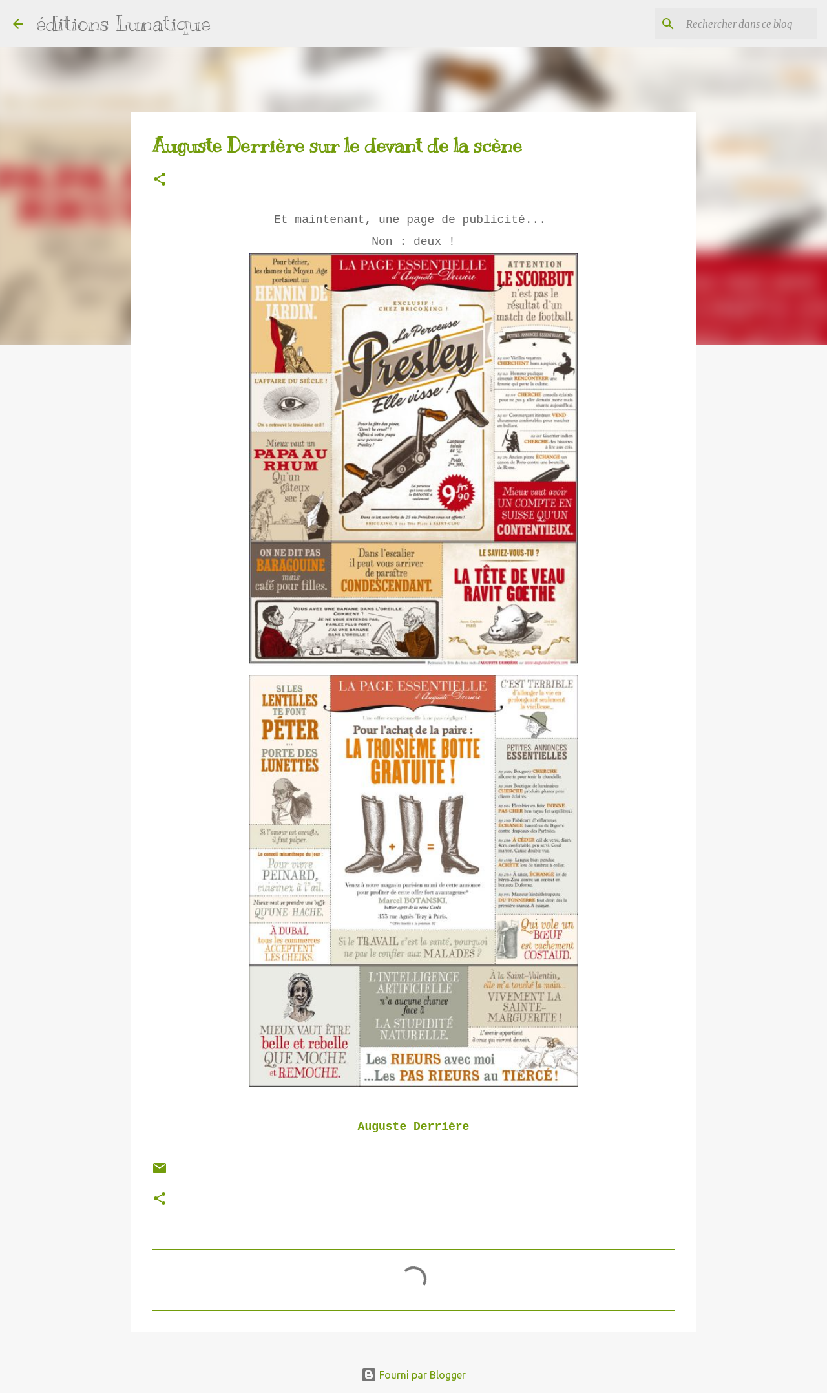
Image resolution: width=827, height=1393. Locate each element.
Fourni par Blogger (413, 1375)
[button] (159, 180)
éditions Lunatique (123, 23)
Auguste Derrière (414, 1126)
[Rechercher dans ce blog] (749, 23)
